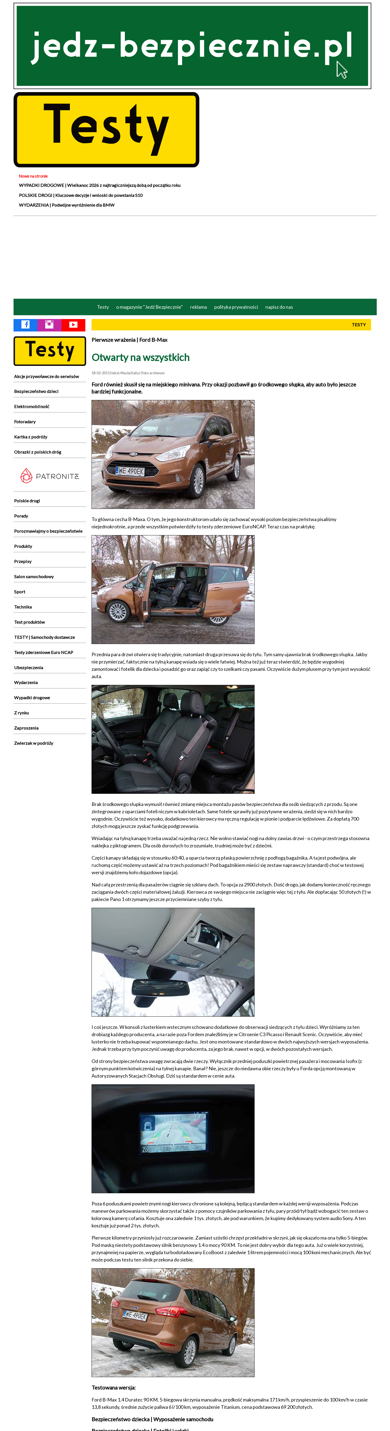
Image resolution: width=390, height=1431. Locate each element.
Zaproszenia (26, 727)
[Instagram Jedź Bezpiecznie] (49, 326)
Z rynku (21, 712)
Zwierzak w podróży (33, 743)
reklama (198, 307)
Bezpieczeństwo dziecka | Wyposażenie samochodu (152, 1419)
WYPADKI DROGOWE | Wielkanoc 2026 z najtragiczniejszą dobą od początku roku (99, 185)
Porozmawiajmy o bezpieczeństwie (48, 531)
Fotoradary (24, 421)
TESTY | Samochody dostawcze (44, 637)
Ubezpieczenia (28, 667)
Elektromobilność (31, 406)
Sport (19, 591)
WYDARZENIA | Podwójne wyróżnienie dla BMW (67, 204)
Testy (103, 307)
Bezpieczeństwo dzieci (36, 391)
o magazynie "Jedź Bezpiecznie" (149, 307)
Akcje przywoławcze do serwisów (46, 376)
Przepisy (22, 561)
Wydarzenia (26, 682)
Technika (23, 606)
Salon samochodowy (34, 576)
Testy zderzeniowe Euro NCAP (43, 652)
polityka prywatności (236, 307)
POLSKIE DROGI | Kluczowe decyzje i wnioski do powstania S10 (80, 195)
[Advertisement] (195, 256)
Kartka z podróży (30, 436)
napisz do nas (279, 307)
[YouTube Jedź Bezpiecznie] (73, 326)
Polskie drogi (27, 500)
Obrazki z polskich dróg (37, 451)
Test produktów (29, 622)
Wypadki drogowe (32, 697)
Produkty (23, 546)
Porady (21, 515)
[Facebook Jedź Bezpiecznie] (25, 326)
